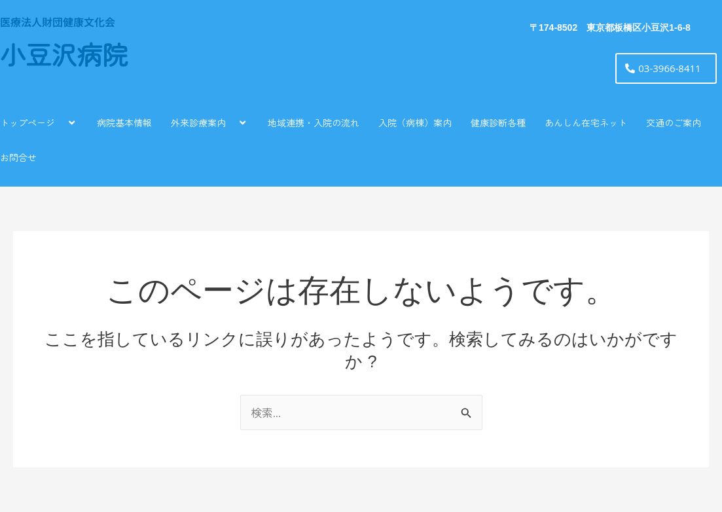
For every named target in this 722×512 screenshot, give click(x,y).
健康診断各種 (498, 122)
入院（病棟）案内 (415, 122)
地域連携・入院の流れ (313, 122)
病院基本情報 (124, 122)
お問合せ (18, 157)
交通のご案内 (673, 122)
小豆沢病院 (64, 56)
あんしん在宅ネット (586, 122)
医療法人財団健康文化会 (57, 21)
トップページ (39, 122)
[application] (60, 122)
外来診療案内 (210, 122)
